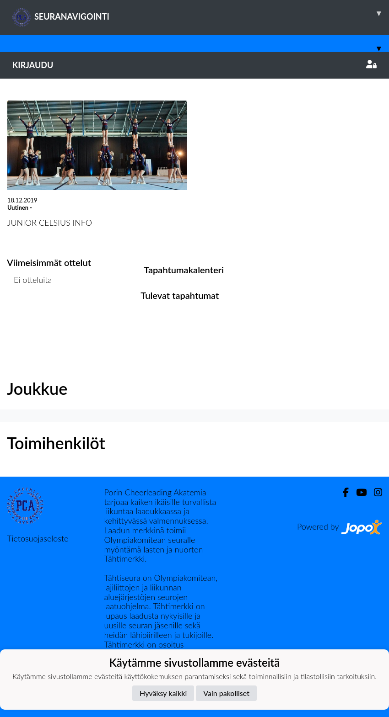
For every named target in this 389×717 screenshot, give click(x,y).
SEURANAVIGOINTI (200, 13)
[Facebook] (342, 492)
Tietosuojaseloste (37, 538)
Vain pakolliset (226, 693)
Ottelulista (29, 315)
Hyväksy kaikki (163, 693)
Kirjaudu (194, 65)
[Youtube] (358, 492)
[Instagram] (374, 492)
